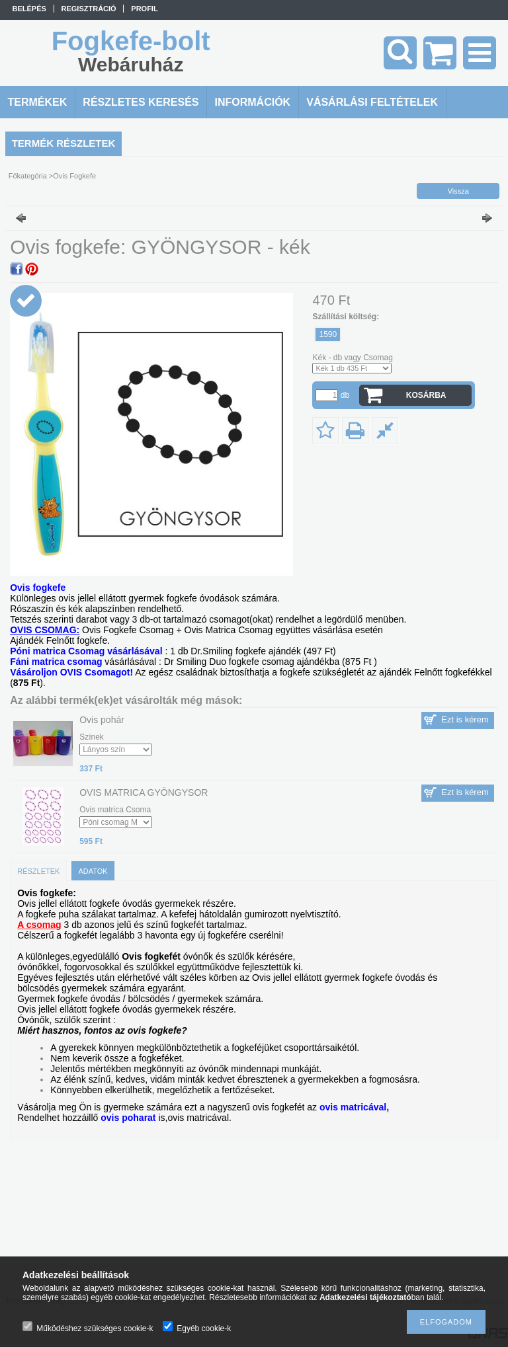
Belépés (29, 9)
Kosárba (426, 395)
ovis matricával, (354, 1107)
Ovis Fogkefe (74, 176)
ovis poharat (128, 1117)
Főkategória (28, 176)
